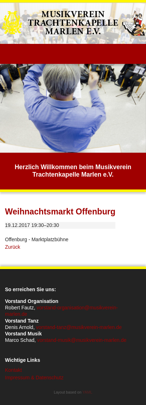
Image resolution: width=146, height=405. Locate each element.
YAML (87, 392)
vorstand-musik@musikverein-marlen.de (81, 340)
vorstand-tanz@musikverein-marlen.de (79, 327)
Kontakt (13, 370)
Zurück (12, 247)
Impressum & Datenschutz (34, 377)
